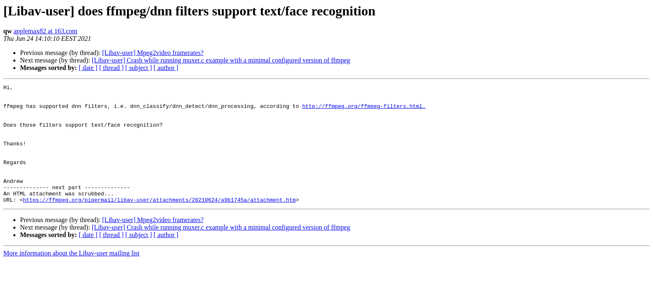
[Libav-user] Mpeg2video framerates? (152, 52)
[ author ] (166, 67)
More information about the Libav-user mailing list (71, 276)
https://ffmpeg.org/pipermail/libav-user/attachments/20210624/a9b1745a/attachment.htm (159, 223)
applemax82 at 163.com (45, 31)
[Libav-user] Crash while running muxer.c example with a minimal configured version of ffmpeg (221, 60)
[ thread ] (111, 67)
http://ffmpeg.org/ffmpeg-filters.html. (364, 111)
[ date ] (88, 67)
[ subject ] (138, 67)
